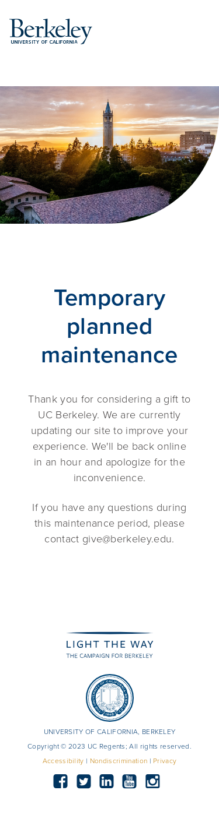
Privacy (164, 761)
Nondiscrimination (118, 761)
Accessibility (63, 761)
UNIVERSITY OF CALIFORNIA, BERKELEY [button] (110, 732)
